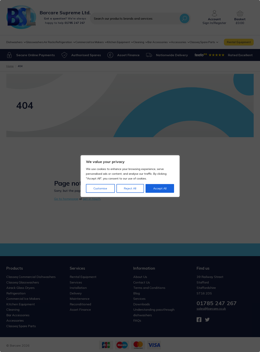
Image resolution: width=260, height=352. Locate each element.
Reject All (130, 188)
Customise (100, 188)
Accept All (160, 188)
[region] (130, 176)
